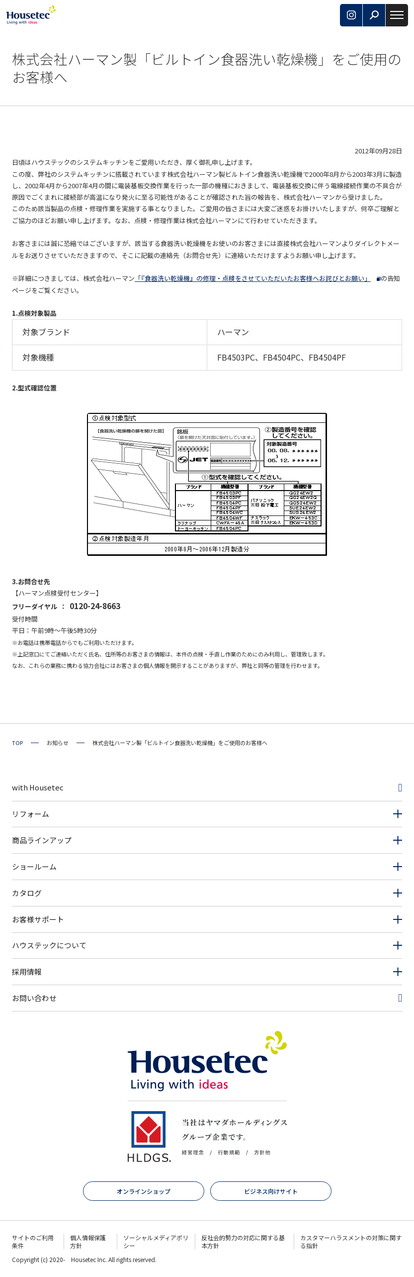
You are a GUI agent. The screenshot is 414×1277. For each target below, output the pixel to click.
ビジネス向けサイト (271, 1191)
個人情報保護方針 (88, 1241)
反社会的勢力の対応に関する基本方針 (243, 1241)
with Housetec (37, 787)
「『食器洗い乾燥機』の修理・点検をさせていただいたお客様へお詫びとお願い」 (253, 278)
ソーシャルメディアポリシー (155, 1241)
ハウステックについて (49, 945)
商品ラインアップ (42, 840)
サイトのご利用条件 (33, 1241)
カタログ (27, 893)
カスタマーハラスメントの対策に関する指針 (351, 1241)
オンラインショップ (143, 1191)
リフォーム (30, 813)
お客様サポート (38, 919)
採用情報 (27, 971)
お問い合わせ (34, 998)
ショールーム (34, 866)
